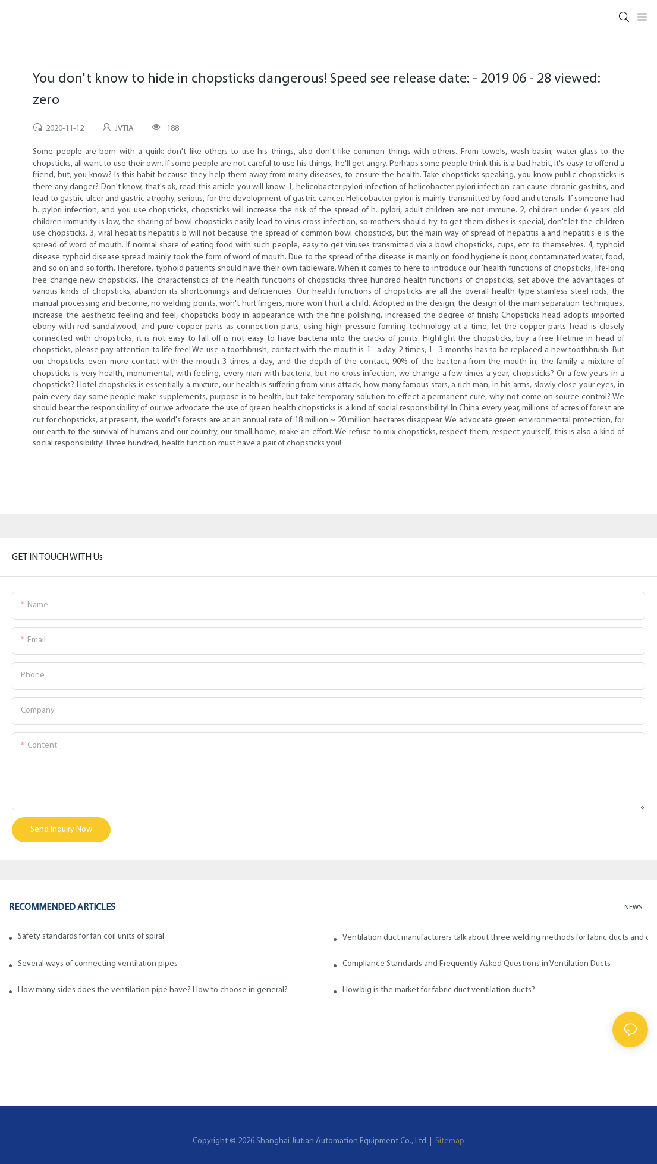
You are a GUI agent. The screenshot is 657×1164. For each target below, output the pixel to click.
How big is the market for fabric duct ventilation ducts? (438, 990)
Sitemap (448, 1141)
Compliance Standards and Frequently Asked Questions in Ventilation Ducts (476, 963)
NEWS (633, 907)
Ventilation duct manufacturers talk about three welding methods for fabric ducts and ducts (495, 937)
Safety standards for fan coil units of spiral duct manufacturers (92, 936)
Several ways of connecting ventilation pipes (98, 963)
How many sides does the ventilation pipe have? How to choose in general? (153, 990)
